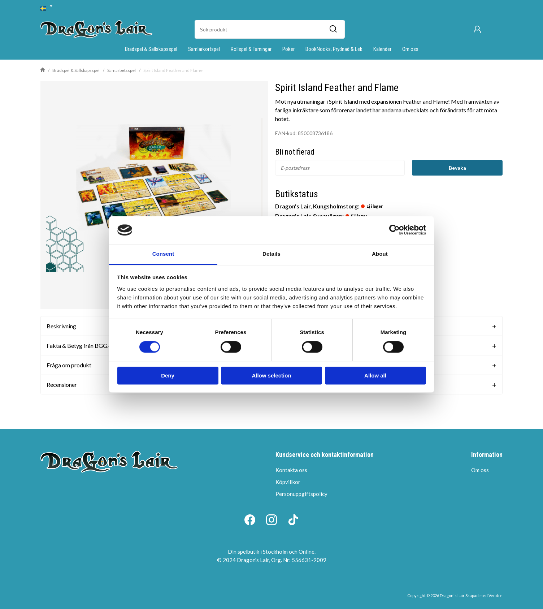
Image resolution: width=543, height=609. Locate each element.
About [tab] (380, 254)
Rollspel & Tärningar (251, 49)
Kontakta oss (291, 470)
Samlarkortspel (204, 49)
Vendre (495, 595)
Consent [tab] (163, 254)
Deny (167, 375)
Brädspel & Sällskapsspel (151, 49)
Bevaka (457, 168)
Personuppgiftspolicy (301, 494)
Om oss (410, 49)
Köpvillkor (287, 482)
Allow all (375, 375)
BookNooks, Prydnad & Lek (333, 49)
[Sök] (332, 29)
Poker (288, 49)
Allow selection (271, 375)
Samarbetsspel (121, 70)
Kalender (382, 49)
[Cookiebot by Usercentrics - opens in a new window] (394, 230)
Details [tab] (271, 254)
